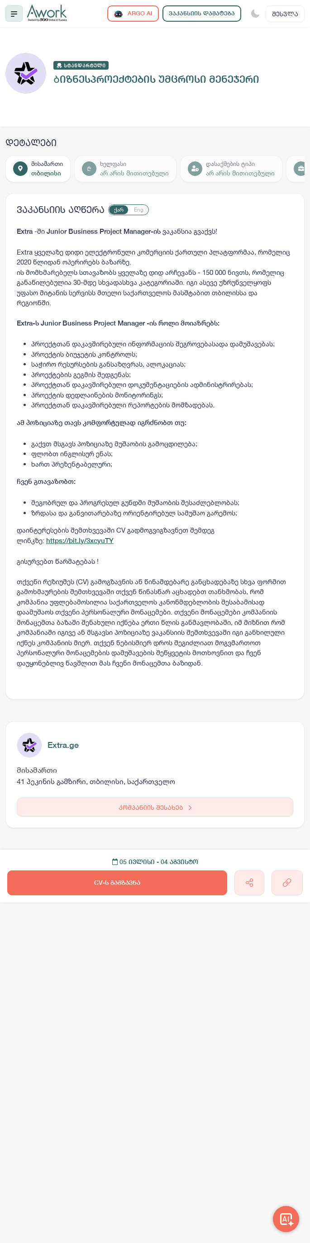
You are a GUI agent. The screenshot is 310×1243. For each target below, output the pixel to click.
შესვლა (285, 14)
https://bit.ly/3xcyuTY (80, 540)
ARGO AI (133, 14)
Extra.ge (63, 745)
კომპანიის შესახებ (155, 807)
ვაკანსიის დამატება (202, 13)
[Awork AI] (286, 1219)
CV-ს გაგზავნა (117, 882)
